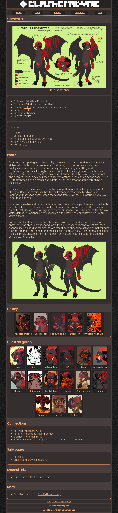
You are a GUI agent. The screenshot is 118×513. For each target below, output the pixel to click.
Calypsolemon (100, 357)
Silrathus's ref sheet (59, 88)
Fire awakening (58, 324)
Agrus (27, 433)
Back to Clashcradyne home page (59, 510)
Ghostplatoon (51, 381)
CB (34, 357)
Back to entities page (59, 506)
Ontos (27, 107)
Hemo (100, 381)
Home (19, 12)
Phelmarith (81, 439)
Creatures (80, 12)
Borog (39, 436)
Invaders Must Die (93, 324)
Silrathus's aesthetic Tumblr (29, 477)
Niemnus (29, 436)
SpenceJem (83, 381)
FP (67, 357)
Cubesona (35, 381)
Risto (17, 357)
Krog (66, 439)
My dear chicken (23, 324)
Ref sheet (19, 456)
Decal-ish (75, 324)
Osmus (50, 433)
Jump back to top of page (59, 501)
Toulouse (43, 405)
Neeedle (59, 405)
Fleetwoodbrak (50, 357)
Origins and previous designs (30, 459)
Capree (67, 381)
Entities (57, 12)
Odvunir (18, 381)
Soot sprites (41, 324)
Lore (37, 12)
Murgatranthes (62, 174)
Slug (84, 357)
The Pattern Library (49, 494)
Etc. (100, 12)
